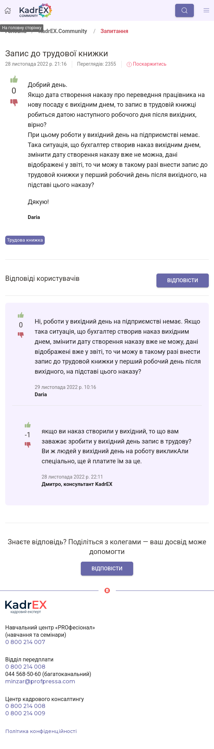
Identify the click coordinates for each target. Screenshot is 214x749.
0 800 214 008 (25, 666)
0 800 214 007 (25, 642)
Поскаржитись (146, 64)
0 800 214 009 (25, 713)
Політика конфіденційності (41, 731)
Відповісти (182, 280)
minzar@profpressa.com (40, 681)
